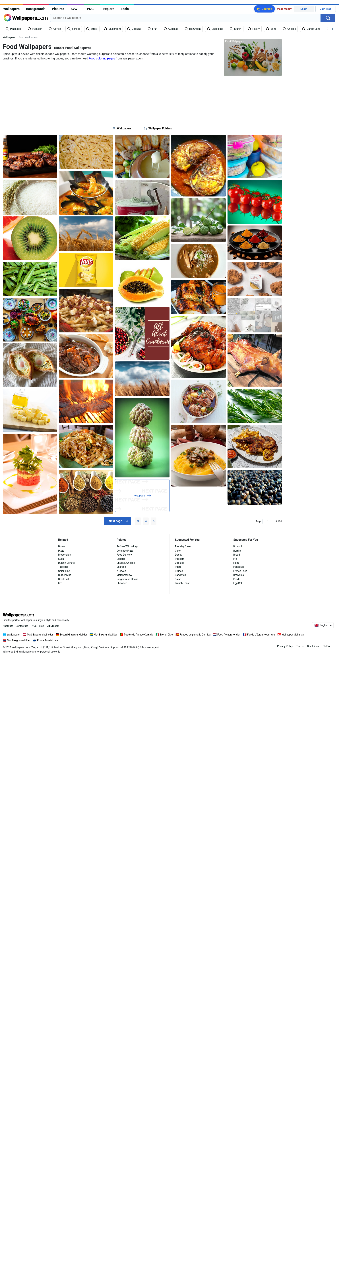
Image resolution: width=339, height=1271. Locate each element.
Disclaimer (313, 646)
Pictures (58, 9)
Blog (41, 625)
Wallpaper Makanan (293, 634)
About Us (8, 625)
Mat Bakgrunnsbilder (18, 640)
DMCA (326, 646)
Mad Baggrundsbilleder (40, 634)
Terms (299, 646)
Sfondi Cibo (166, 634)
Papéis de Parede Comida (138, 634)
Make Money (284, 8)
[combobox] (185, 18)
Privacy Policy (285, 646)
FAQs (34, 625)
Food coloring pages (102, 58)
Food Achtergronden (228, 634)
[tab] (122, 128)
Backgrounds (35, 9)
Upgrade (267, 9)
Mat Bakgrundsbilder (105, 634)
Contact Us (22, 625)
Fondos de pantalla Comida (195, 634)
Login (303, 9)
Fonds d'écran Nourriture (261, 634)
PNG (90, 9)
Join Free (325, 9)
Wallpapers (11, 9)
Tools (125, 9)
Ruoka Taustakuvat (48, 640)
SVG (74, 9)
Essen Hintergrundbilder (73, 634)
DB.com (53, 625)
